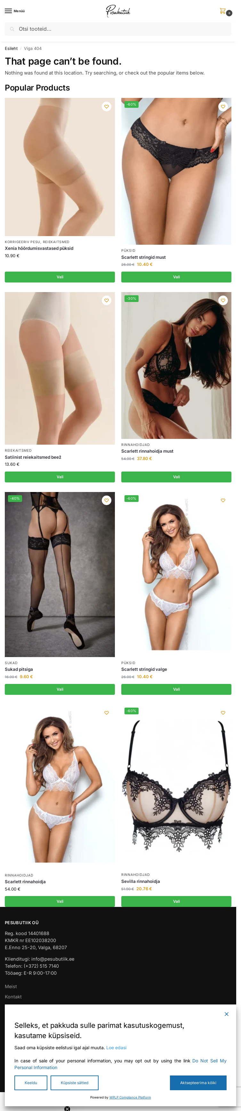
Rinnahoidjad (135, 445)
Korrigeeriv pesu (22, 242)
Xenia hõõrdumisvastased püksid (39, 248)
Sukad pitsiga (19, 670)
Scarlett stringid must (143, 257)
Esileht (11, 48)
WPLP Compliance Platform (130, 1097)
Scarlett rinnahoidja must (147, 451)
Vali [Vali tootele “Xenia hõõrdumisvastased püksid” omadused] (60, 277)
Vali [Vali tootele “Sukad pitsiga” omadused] (60, 690)
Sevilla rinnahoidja (140, 882)
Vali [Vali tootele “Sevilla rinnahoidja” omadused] (176, 903)
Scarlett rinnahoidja (25, 883)
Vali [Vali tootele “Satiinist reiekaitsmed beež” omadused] (60, 477)
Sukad (11, 664)
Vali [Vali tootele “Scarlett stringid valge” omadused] (176, 690)
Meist (11, 988)
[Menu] (14, 11)
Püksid (128, 251)
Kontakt (13, 998)
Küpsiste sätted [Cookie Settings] (74, 1082)
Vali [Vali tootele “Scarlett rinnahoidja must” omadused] (176, 477)
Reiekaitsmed (56, 242)
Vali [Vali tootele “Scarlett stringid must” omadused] (176, 277)
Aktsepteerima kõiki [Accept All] (198, 1082)
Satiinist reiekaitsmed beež (33, 457)
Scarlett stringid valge (144, 670)
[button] (224, 11)
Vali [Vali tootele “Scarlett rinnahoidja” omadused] (60, 903)
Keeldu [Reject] (31, 1082)
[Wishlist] (105, 107)
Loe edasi (116, 1047)
